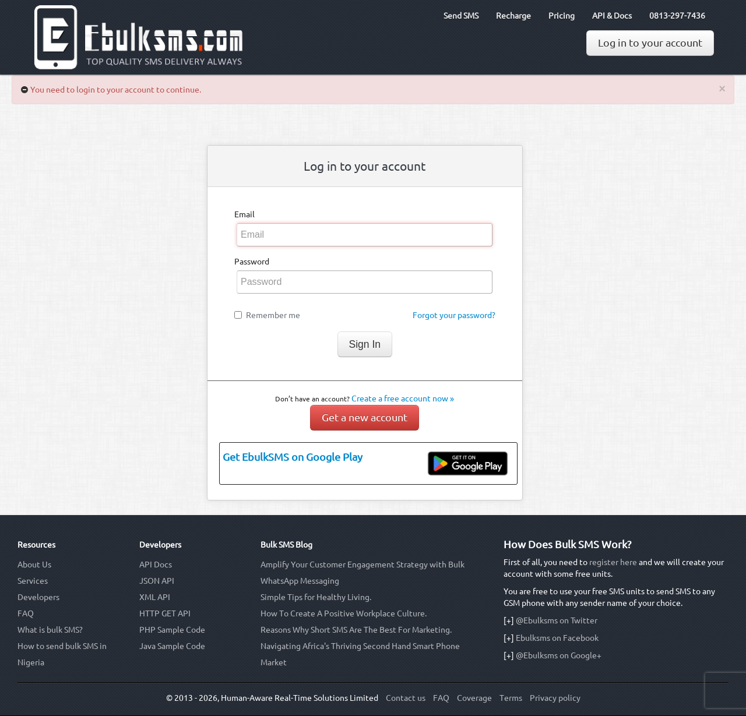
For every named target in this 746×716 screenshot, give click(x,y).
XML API (154, 597)
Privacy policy (555, 698)
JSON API (156, 581)
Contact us (405, 698)
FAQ (25, 613)
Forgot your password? (454, 315)
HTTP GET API (165, 613)
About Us (34, 564)
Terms (510, 698)
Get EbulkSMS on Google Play (293, 457)
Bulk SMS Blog (286, 544)
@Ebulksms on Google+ (558, 655)
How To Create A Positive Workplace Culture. (344, 613)
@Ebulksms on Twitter (556, 620)
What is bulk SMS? (50, 629)
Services (32, 581)
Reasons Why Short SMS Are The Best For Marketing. (356, 629)
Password (251, 261)
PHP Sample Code (172, 629)
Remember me (273, 315)
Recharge (513, 15)
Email (244, 214)
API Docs (155, 564)
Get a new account (364, 417)
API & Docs (612, 15)
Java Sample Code (172, 646)
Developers (38, 597)
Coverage (474, 698)
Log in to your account (650, 42)
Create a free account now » (402, 398)
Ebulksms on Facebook (557, 638)
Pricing (561, 15)
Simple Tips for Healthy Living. (316, 597)
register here (613, 562)
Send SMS (461, 15)
